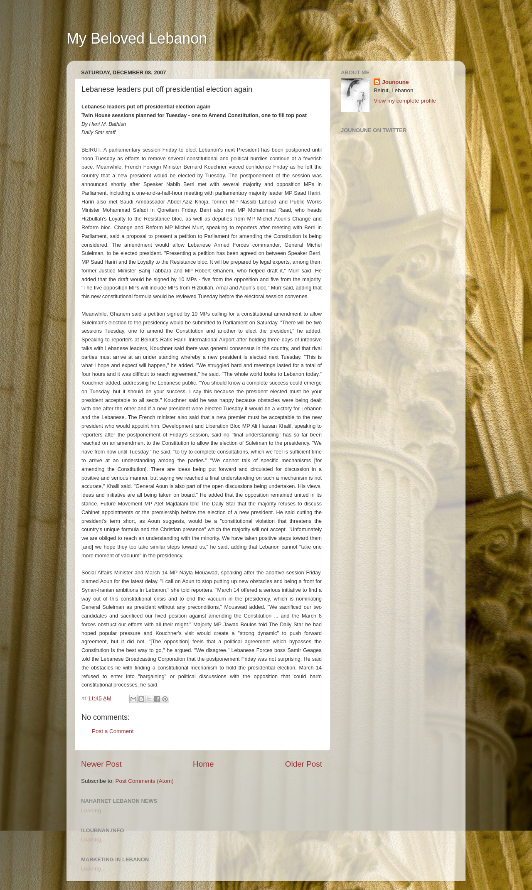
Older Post (303, 764)
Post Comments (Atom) (145, 781)
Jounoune (395, 82)
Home (203, 764)
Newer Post (101, 764)
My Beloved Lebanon (136, 38)
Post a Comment (113, 731)
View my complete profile (405, 101)
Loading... (93, 810)
